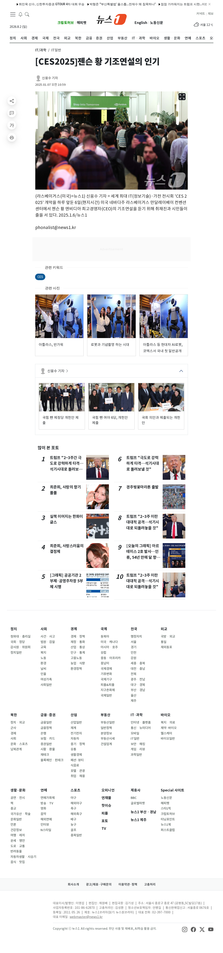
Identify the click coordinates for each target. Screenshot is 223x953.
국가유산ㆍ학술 (20, 814)
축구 (73, 808)
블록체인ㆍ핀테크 (52, 760)
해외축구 (76, 814)
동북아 (105, 636)
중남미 (105, 663)
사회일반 (46, 685)
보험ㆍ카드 (48, 739)
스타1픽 (166, 808)
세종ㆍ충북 (138, 663)
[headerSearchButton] (27, 14)
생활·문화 (17, 790)
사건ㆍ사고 (48, 636)
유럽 (103, 653)
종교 (13, 808)
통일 (163, 642)
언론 (13, 825)
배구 (73, 819)
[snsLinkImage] (184, 929)
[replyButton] (11, 113)
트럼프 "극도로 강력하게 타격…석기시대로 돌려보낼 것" (142, 463)
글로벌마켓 (138, 803)
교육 (43, 647)
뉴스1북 (166, 825)
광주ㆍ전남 (138, 679)
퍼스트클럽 (168, 830)
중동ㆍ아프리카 (111, 658)
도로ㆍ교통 (17, 846)
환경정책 (76, 669)
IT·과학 (137, 715)
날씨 (43, 669)
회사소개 (73, 884)
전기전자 (76, 733)
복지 (43, 653)
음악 (43, 814)
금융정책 (46, 728)
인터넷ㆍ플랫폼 (141, 722)
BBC (134, 798)
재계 (73, 728)
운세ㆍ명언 (17, 841)
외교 (164, 629)
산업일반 (76, 722)
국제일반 (106, 695)
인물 (43, 674)
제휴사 (135, 790)
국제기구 (106, 679)
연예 (44, 790)
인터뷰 (45, 825)
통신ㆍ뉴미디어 (141, 728)
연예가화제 (48, 798)
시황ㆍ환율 (48, 749)
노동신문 (156, 22)
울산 (133, 695)
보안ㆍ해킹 (138, 744)
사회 (44, 629)
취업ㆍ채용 (78, 776)
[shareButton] (11, 100)
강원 (133, 658)
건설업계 (106, 744)
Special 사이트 (172, 790)
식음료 (75, 765)
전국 (134, 629)
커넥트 (200, 14)
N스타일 (46, 830)
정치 (13, 629)
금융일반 (46, 722)
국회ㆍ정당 (17, 642)
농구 (73, 825)
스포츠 (75, 790)
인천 (133, 653)
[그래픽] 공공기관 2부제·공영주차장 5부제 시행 (66, 581)
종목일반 (76, 835)
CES (40, 277)
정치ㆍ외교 (17, 722)
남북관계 (16, 749)
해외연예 (46, 819)
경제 (74, 629)
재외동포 (166, 647)
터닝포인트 (168, 819)
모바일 (135, 733)
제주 (133, 701)
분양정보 (106, 733)
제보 (210, 14)
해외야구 (76, 803)
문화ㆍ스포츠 (19, 744)
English (141, 22)
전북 (133, 674)
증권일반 (46, 744)
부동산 (105, 715)
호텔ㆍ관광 (78, 771)
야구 (73, 798)
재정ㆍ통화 (78, 642)
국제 (104, 629)
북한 (13, 715)
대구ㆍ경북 (138, 685)
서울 (133, 642)
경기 (133, 647)
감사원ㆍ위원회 (20, 647)
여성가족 (46, 679)
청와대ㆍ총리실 (20, 636)
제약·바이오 (169, 728)
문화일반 (16, 819)
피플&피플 (107, 685)
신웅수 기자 (50, 78)
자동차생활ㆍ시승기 (23, 857)
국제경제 (106, 669)
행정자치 (136, 636)
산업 (74, 715)
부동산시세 (108, 739)
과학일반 (136, 755)
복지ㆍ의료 (168, 722)
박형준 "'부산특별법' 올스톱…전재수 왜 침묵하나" (67, 4)
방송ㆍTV (47, 803)
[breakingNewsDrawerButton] (20, 14)
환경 (43, 663)
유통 (73, 749)
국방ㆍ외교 (168, 636)
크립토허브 (65, 22)
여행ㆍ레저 (17, 835)
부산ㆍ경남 (138, 690)
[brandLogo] (111, 19)
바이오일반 (168, 739)
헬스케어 (166, 733)
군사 (13, 728)
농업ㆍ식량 (78, 663)
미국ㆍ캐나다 (109, 642)
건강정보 (16, 830)
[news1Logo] (28, 907)
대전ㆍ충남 (138, 669)
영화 (43, 808)
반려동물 (16, 851)
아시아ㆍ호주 (109, 647)
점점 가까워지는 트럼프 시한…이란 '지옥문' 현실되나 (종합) (146, 4)
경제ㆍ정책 (78, 636)
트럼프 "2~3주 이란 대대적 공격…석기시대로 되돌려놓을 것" (142, 522)
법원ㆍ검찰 (48, 642)
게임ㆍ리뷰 (138, 749)
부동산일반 (108, 722)
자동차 (75, 739)
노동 (43, 658)
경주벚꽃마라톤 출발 (142, 487)
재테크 (45, 755)
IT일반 (135, 739)
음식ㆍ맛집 (17, 862)
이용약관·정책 (127, 884)
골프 (73, 830)
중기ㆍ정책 (78, 744)
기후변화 (106, 674)
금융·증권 (48, 715)
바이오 (166, 715)
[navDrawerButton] (13, 14)
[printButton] (11, 137)
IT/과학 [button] (40, 50)
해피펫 (81, 22)
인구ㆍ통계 (78, 653)
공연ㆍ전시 (17, 798)
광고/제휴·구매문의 (99, 884)
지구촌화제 (108, 690)
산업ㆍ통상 (78, 647)
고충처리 (149, 884)
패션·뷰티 (77, 760)
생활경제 (76, 755)
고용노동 (76, 658)
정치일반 (16, 653)
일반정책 (106, 728)
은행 (43, 733)
